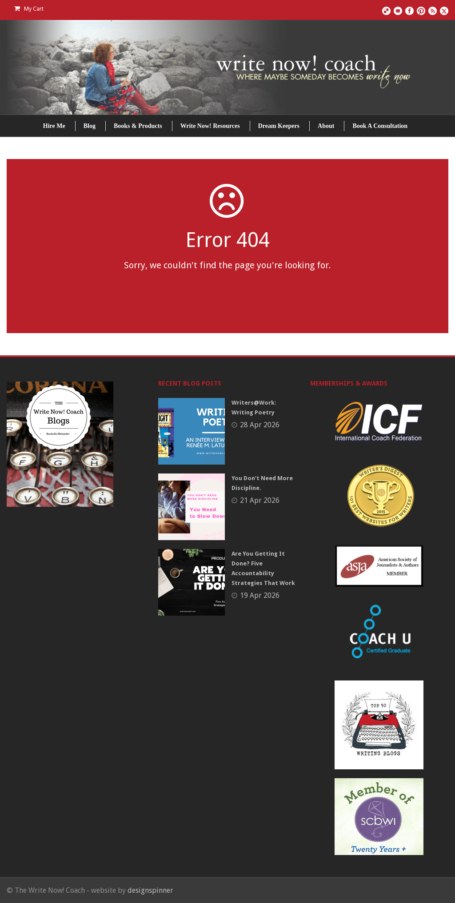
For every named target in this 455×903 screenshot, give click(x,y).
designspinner (150, 890)
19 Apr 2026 (259, 595)
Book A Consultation (379, 126)
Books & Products (138, 126)
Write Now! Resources (210, 126)
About (326, 126)
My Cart (29, 8)
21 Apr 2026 (259, 500)
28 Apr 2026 (259, 425)
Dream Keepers (278, 126)
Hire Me (54, 126)
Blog (90, 126)
